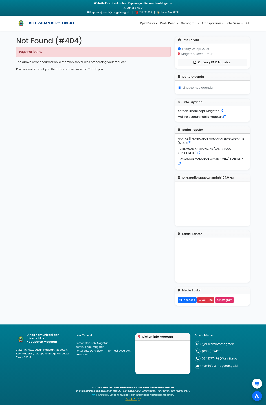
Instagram (225, 300)
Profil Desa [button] (167, 23)
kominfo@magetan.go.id (220, 366)
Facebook (187, 300)
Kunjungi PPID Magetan (212, 62)
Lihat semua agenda (198, 88)
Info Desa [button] (233, 23)
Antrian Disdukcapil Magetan (200, 111)
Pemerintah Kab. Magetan (92, 343)
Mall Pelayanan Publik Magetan (202, 117)
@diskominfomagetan (218, 344)
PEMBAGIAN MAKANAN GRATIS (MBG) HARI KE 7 (210, 159)
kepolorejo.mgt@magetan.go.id (110, 12)
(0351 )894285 (212, 351)
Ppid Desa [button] (147, 23)
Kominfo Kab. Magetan (90, 347)
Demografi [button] (188, 23)
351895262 (145, 12)
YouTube (206, 300)
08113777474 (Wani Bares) (220, 358)
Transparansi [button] (211, 23)
